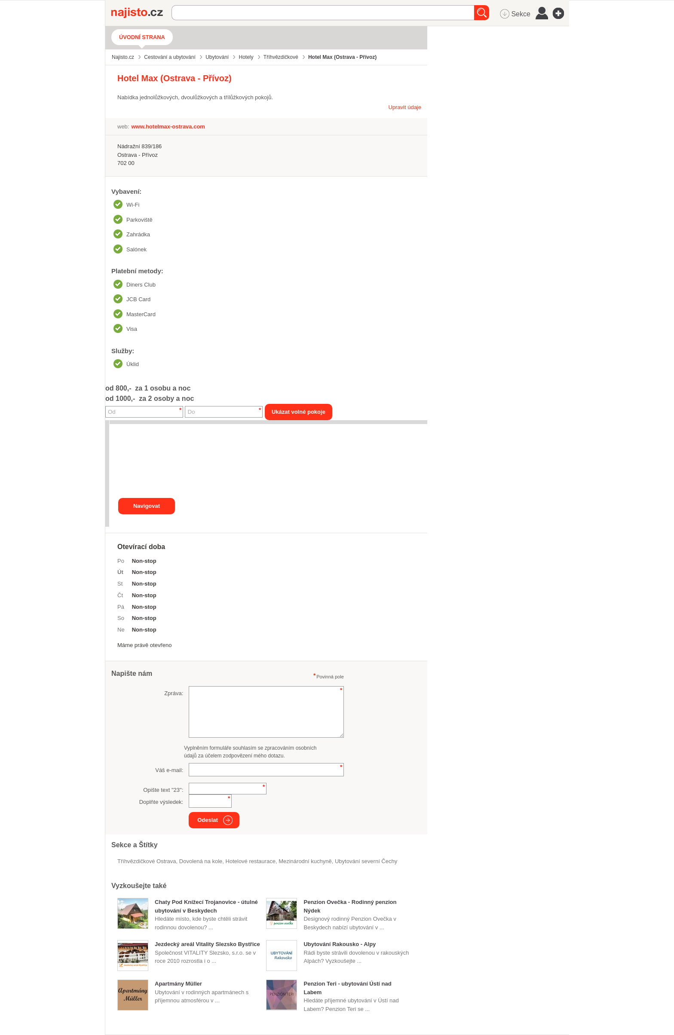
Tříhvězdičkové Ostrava (146, 861)
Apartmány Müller (178, 983)
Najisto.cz (141, 12)
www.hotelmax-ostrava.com (168, 126)
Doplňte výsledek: (161, 802)
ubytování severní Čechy (366, 861)
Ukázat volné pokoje (298, 412)
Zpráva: (173, 693)
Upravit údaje (404, 107)
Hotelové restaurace (251, 861)
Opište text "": (163, 790)
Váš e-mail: (169, 770)
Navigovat (146, 506)
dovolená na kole (200, 861)
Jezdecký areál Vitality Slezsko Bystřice (207, 944)
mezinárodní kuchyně (305, 861)
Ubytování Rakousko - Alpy (339, 944)
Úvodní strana (142, 37)
